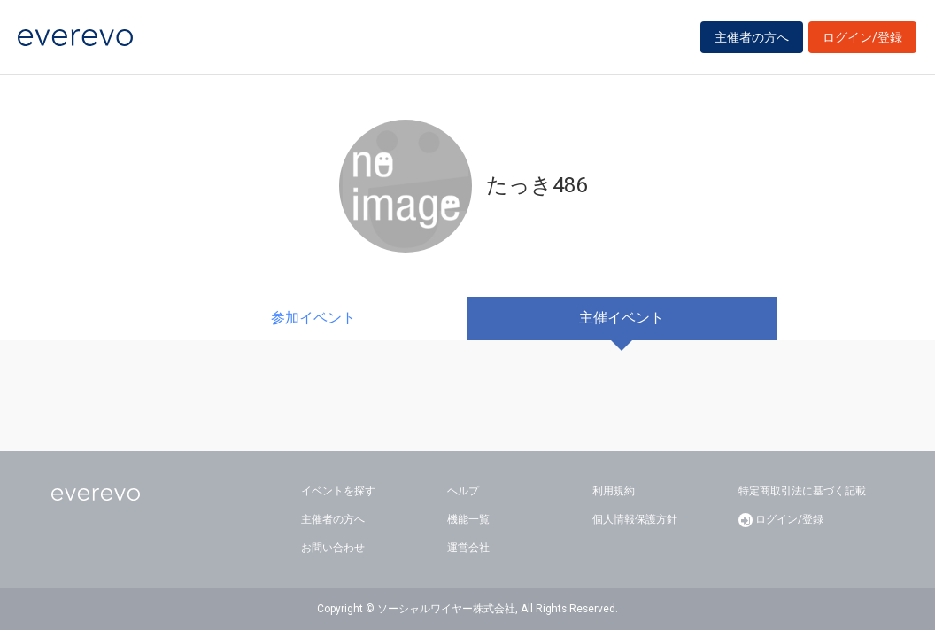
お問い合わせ (333, 547)
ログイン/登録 (862, 37)
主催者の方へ (752, 37)
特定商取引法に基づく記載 (802, 491)
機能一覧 (468, 519)
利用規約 (613, 491)
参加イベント (313, 317)
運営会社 (468, 547)
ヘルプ (463, 491)
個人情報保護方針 (634, 519)
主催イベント (621, 317)
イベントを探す (338, 491)
